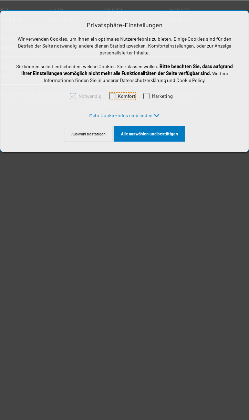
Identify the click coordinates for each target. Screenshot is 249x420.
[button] (124, 115)
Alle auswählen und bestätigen (149, 133)
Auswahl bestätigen (88, 133)
